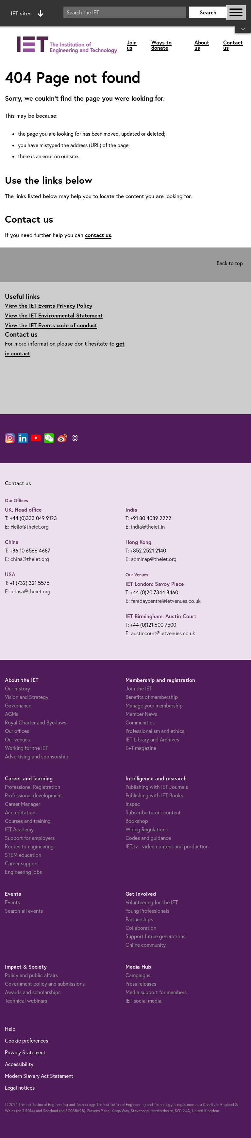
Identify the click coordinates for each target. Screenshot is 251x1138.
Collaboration (141, 928)
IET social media (143, 1000)
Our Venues (137, 575)
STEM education (23, 855)
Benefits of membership (152, 697)
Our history (17, 688)
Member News (141, 714)
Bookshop (137, 821)
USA (10, 574)
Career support (21, 863)
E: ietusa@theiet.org (27, 591)
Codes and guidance (148, 838)
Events (12, 902)
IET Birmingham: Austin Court (161, 616)
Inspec (133, 804)
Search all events (24, 911)
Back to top (230, 263)
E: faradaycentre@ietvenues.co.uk (163, 601)
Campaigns (138, 975)
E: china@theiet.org (27, 559)
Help (10, 1029)
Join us (132, 45)
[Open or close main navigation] (236, 12)
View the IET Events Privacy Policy (48, 305)
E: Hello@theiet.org (27, 526)
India (131, 509)
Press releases (141, 983)
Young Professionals (147, 911)
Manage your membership (154, 705)
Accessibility (19, 1064)
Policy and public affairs (31, 975)
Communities (140, 722)
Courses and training (28, 821)
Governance (18, 705)
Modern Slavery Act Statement (39, 1076)
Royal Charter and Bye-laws (35, 722)
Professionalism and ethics (155, 731)
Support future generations (155, 936)
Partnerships (139, 919)
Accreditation (20, 812)
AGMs (11, 714)
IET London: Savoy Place (155, 583)
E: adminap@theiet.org (151, 559)
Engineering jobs (23, 872)
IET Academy (19, 829)
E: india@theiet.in (145, 526)
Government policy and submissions (45, 983)
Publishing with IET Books (154, 795)
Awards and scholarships (32, 992)
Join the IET (139, 688)
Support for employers (30, 838)
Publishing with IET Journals (157, 787)
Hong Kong (138, 541)
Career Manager (22, 804)
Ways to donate (161, 45)
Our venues (17, 739)
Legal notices (20, 1087)
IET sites (27, 13)
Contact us (233, 45)
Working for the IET (26, 748)
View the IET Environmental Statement (54, 315)
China (12, 541)
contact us (98, 235)
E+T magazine (141, 748)
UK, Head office (23, 509)
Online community (146, 945)
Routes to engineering (29, 846)
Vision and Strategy (26, 697)
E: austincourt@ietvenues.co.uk (160, 633)
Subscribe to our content (153, 812)
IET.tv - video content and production (167, 846)
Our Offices (16, 500)
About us (201, 45)
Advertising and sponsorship (36, 756)
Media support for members (156, 992)
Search (208, 12)
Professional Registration (32, 787)
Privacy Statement (25, 1052)
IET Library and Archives (152, 739)
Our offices (17, 731)
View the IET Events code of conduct (51, 325)
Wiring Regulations (147, 829)
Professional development (33, 795)
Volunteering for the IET (152, 902)
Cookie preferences (26, 1040)
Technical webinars (26, 1000)
